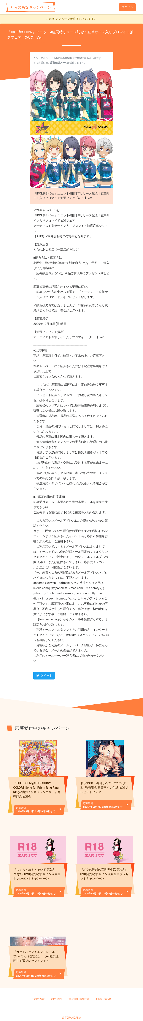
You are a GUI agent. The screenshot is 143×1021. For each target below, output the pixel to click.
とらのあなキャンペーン (30, 7)
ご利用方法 (38, 992)
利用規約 (56, 992)
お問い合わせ (103, 992)
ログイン (127, 7)
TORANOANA (73, 1011)
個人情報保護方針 (78, 992)
